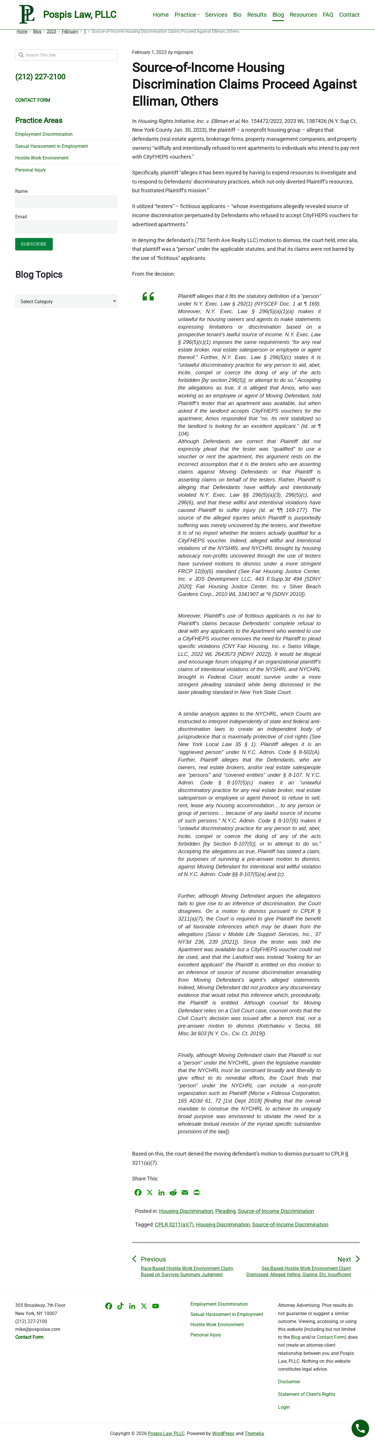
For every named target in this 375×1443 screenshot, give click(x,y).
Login (284, 1407)
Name (21, 191)
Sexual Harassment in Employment (51, 146)
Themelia (254, 1433)
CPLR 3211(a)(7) (174, 1224)
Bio (237, 14)
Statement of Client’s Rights (306, 1394)
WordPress (223, 1433)
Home (161, 14)
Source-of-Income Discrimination (276, 1211)
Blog (278, 14)
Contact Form (331, 1337)
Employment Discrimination (44, 134)
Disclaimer (289, 1381)
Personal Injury (30, 170)
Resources (303, 14)
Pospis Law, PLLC (166, 1433)
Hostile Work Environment (42, 158)
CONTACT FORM (32, 100)
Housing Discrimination (186, 1211)
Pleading (225, 1211)
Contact (349, 14)
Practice (187, 14)
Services (216, 14)
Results (257, 14)
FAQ (328, 14)
